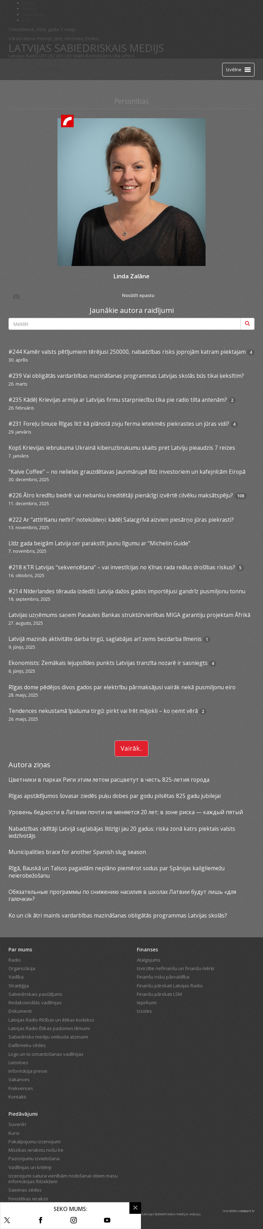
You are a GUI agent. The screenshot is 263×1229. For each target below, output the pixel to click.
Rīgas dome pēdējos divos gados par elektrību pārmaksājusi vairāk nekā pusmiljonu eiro (122, 687)
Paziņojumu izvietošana (34, 1158)
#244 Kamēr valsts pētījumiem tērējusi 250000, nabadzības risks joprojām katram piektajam (127, 352)
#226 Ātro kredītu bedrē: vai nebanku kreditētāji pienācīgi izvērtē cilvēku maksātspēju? (120, 495)
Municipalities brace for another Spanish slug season (77, 852)
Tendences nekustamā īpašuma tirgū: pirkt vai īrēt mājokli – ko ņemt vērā (103, 711)
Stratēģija (18, 985)
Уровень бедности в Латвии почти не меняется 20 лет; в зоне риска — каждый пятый (125, 812)
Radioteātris (99, 56)
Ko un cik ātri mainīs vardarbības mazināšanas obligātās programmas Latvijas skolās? (117, 915)
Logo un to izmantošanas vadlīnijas (46, 1054)
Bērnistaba (34, 14)
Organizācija (21, 968)
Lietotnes (18, 1062)
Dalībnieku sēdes (27, 1045)
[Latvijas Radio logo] (21, 69)
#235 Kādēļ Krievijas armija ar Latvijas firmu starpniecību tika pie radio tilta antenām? (117, 400)
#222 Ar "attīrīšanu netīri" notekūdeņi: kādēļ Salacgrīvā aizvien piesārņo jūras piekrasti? (121, 519)
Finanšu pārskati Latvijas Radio (170, 985)
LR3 (59, 56)
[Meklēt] (247, 324)
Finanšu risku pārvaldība (163, 977)
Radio (14, 960)
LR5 (68, 56)
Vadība (16, 977)
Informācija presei (27, 1071)
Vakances (19, 1079)
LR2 (51, 56)
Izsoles (144, 1011)
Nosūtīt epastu (83, 296)
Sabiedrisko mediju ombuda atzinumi (48, 1037)
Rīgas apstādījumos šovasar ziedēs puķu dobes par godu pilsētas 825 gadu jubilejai (114, 796)
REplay (30, 8)
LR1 (43, 56)
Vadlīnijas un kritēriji (29, 1167)
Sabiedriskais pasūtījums (35, 994)
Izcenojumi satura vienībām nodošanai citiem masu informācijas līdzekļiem (63, 1179)
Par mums (20, 949)
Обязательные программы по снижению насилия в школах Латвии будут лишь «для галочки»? (122, 895)
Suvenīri (17, 1124)
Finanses (147, 949)
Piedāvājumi (23, 1113)
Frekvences (20, 1088)
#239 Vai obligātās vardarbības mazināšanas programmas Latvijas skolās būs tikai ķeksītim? (126, 376)
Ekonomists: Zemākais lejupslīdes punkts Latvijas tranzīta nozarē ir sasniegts (108, 663)
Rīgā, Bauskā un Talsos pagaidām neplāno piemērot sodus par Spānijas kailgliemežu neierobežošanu (116, 871)
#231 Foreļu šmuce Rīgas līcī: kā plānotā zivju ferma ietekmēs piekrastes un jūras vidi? (118, 424)
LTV (26, 20)
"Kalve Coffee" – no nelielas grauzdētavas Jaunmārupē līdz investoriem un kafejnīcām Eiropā (126, 472)
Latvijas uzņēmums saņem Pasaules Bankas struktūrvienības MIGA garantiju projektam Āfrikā (129, 615)
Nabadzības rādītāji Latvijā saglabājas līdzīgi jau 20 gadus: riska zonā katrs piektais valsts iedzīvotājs (121, 832)
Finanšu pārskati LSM (159, 994)
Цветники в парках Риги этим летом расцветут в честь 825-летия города (108, 779)
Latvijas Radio (23, 56)
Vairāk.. (131, 748)
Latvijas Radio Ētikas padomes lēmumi (49, 1028)
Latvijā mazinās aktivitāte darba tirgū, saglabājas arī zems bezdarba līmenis (105, 639)
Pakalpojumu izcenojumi (34, 1141)
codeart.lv (247, 1211)
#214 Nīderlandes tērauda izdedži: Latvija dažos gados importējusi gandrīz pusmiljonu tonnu (126, 591)
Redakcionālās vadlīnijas (35, 1002)
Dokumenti (20, 1011)
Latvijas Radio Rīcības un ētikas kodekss (51, 1020)
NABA (79, 56)
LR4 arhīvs (124, 56)
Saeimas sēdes (25, 1190)
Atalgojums (148, 960)
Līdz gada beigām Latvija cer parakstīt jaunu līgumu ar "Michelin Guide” (99, 543)
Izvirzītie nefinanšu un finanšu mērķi (175, 968)
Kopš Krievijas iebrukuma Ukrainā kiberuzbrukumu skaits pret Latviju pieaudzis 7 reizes (121, 448)
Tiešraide (49, 69)
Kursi (13, 1133)
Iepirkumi (147, 1002)
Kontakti (17, 1097)
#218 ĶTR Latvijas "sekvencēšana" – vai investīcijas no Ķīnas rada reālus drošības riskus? (121, 567)
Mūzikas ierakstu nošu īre (35, 1150)
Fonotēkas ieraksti (28, 1198)
